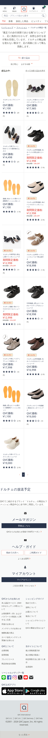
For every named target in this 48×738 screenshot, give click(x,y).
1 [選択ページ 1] (23, 474)
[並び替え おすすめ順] (28, 64)
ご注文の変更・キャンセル (23, 585)
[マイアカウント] (33, 10)
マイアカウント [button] (24, 579)
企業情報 (5, 650)
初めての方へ (31, 603)
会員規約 (29, 666)
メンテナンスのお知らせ (11, 628)
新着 (11, 21)
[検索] (43, 15)
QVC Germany (28, 718)
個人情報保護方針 (33, 650)
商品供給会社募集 (9, 663)
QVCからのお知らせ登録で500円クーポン (23, 531)
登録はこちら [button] (24, 525)
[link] (19, 474)
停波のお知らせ (8, 624)
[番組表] (14, 10)
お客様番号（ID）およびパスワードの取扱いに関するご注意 (11, 616)
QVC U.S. (9, 718)
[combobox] (21, 15)
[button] (5, 10)
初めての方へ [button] (12, 552)
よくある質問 (23, 558)
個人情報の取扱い (33, 655)
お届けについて (32, 611)
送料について (31, 607)
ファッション (21, 27)
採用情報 (5, 655)
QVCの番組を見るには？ (35, 628)
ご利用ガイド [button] (35, 552)
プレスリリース (8, 659)
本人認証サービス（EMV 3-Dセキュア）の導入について (12, 606)
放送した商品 (22, 21)
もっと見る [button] (23, 734)
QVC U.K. (17, 718)
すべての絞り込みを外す (35, 70)
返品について (31, 616)
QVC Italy (39, 718)
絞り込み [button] (25, 57)
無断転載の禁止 (8, 633)
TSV (4, 21)
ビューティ (36, 21)
